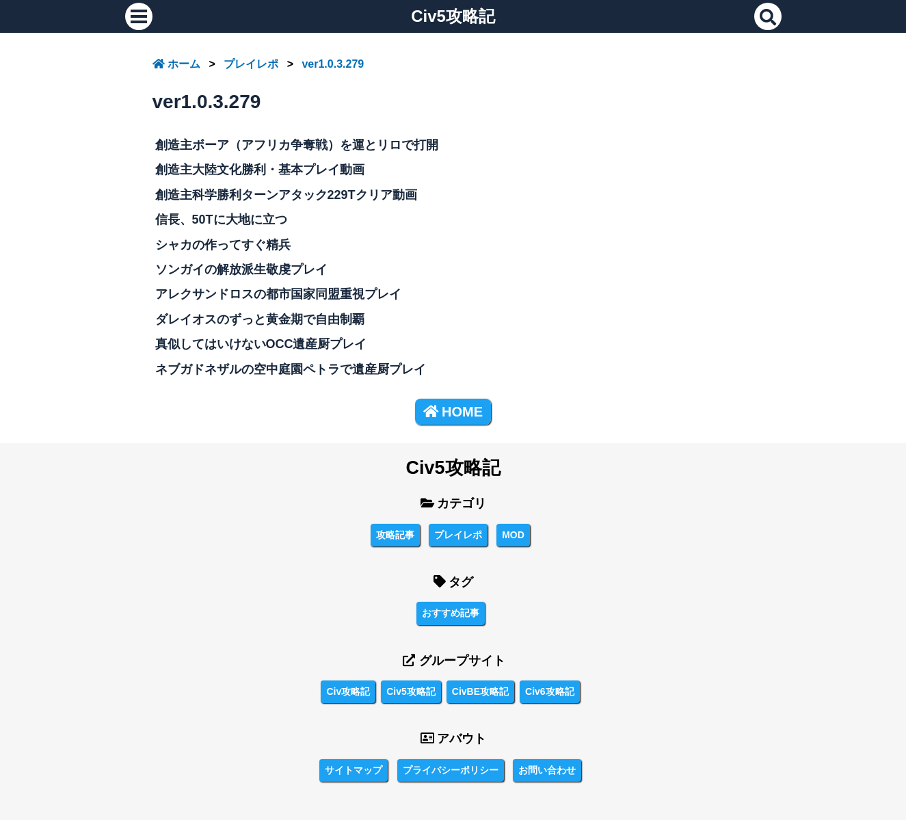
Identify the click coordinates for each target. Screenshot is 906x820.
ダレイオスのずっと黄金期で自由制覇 (259, 319)
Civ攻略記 (348, 691)
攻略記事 (395, 534)
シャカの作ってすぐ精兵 (223, 245)
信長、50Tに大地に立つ (221, 219)
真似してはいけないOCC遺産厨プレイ (261, 344)
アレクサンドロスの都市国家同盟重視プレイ (278, 294)
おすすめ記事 (450, 612)
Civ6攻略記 (549, 691)
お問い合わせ (547, 770)
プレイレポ (251, 64)
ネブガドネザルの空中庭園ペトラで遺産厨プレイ (290, 369)
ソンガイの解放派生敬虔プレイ (241, 269)
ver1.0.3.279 (333, 64)
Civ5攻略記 (453, 16)
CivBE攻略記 (480, 691)
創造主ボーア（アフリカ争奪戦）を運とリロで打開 (296, 145)
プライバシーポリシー (450, 770)
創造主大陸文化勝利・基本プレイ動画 (259, 169)
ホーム (176, 64)
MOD (513, 534)
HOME (453, 411)
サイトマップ (353, 770)
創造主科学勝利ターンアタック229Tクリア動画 (286, 195)
